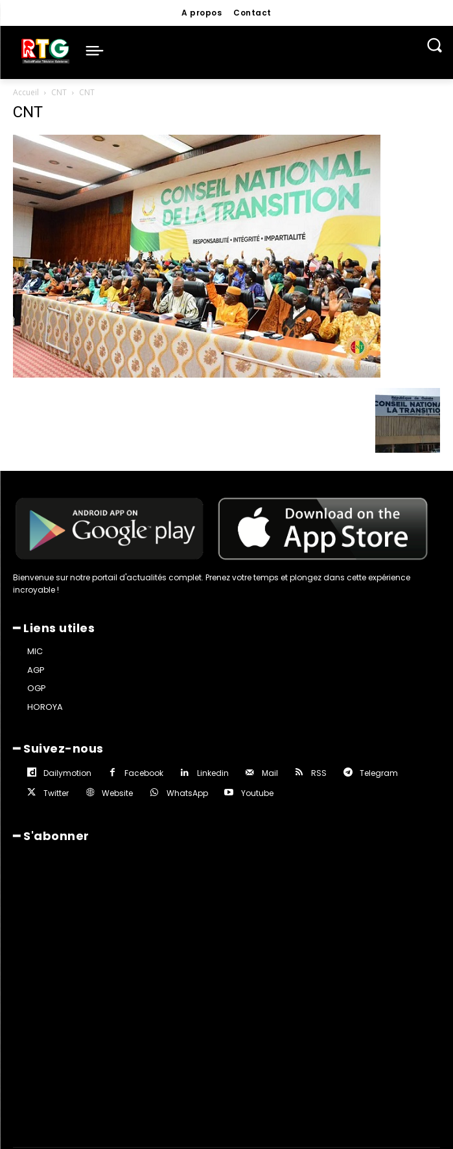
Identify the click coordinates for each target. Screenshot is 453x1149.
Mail (270, 773)
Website (117, 793)
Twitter (56, 793)
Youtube (257, 793)
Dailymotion (67, 773)
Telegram (379, 773)
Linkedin (213, 773)
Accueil (26, 92)
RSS (319, 773)
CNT (59, 92)
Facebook (143, 773)
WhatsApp (187, 793)
